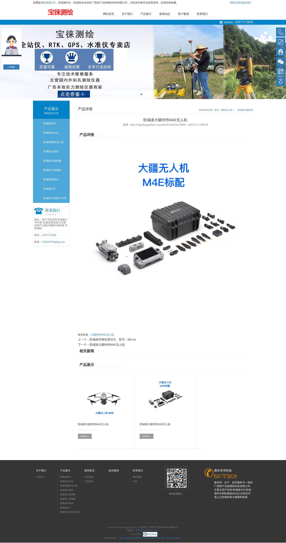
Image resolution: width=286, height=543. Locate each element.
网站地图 (137, 477)
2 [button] (145, 94)
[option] (143, 62)
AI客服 (11, 67)
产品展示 (145, 13)
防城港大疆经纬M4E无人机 (245, 110)
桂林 (173, 538)
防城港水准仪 (51, 151)
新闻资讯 (89, 470)
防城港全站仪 (51, 132)
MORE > (84, 436)
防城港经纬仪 (51, 179)
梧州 (168, 538)
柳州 (148, 538)
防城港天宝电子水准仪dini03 (54, 200)
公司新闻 (88, 477)
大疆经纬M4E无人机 (102, 334)
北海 (131, 538)
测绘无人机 (226, 110)
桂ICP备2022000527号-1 (147, 530)
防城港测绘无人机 (53, 142)
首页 (216, 110)
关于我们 (127, 13)
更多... (179, 538)
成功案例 (114, 470)
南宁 (121, 538)
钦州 (126, 538)
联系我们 (202, 13)
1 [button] (141, 94)
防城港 (137, 538)
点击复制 (142, 527)
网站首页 (108, 13)
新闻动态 (164, 13)
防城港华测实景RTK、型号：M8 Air (113, 339)
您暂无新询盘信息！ (241, 2)
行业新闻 (88, 481)
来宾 (163, 538)
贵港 (153, 538)
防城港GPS (49, 2)
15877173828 (244, 22)
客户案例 (183, 13)
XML (135, 481)
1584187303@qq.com (53, 242)
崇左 (158, 538)
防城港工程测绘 (52, 170)
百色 (143, 538)
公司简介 (40, 477)
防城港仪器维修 (52, 160)
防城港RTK (49, 123)
